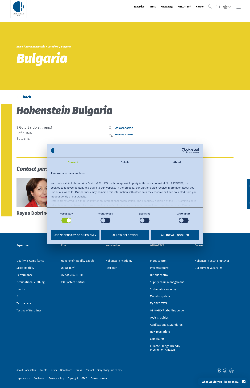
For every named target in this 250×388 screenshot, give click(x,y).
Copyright (73, 378)
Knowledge (152, 11)
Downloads (66, 370)
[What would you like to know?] (223, 382)
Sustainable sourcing (163, 289)
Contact (89, 370)
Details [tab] (125, 161)
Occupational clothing (30, 282)
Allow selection (125, 235)
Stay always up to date (110, 370)
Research (111, 268)
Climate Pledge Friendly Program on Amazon (165, 348)
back (30, 103)
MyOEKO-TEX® (159, 304)
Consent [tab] (73, 161)
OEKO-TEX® (176, 11)
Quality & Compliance (30, 261)
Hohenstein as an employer (212, 261)
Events (43, 370)
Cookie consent (99, 378)
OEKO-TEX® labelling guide (167, 311)
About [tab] (177, 161)
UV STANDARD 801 (72, 275)
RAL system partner (73, 282)
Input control (158, 261)
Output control (159, 275)
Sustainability (25, 268)
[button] (244, 204)
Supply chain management (167, 282)
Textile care (23, 304)
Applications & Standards (166, 325)
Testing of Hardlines (28, 311)
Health (20, 289)
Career (195, 11)
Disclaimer (39, 378)
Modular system (160, 297)
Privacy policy (56, 378)
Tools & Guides (159, 318)
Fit (18, 297)
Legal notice (23, 378)
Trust (134, 11)
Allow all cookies (175, 235)
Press (79, 370)
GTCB (84, 378)
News (54, 370)
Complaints (157, 339)
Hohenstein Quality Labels (77, 261)
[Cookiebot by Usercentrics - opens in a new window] (184, 150)
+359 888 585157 (128, 140)
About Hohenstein (26, 370)
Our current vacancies (208, 268)
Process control (159, 268)
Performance (24, 275)
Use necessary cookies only (75, 235)
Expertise (117, 11)
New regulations (160, 332)
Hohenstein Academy (119, 261)
